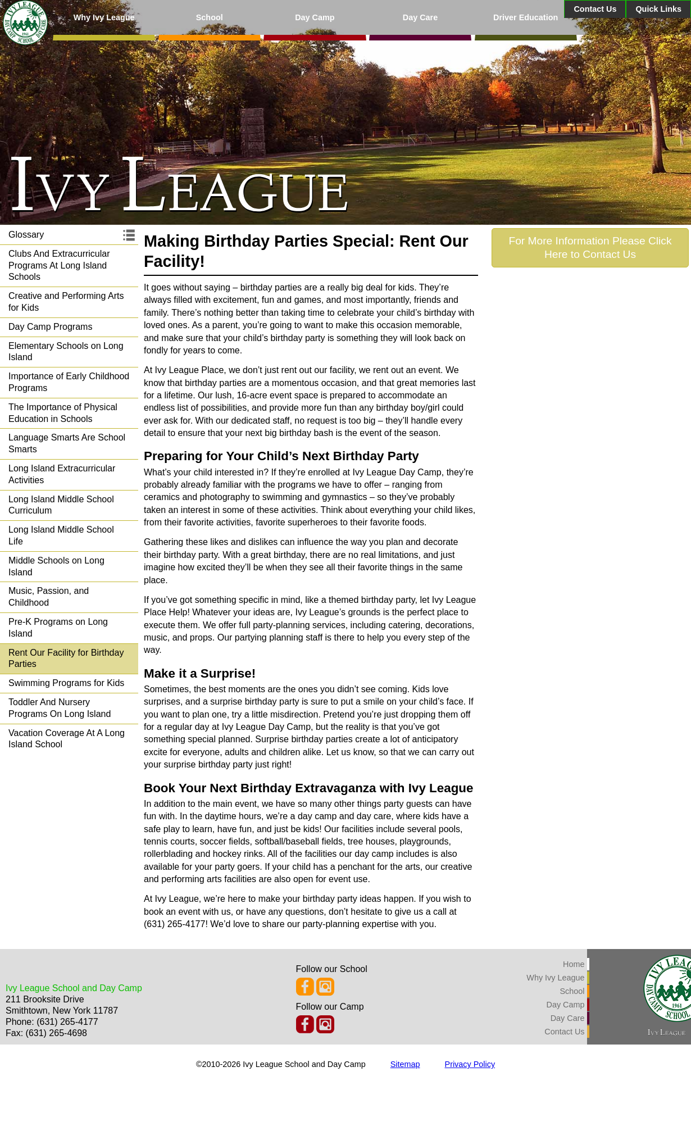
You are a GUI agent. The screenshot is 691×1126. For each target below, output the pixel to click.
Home (573, 964)
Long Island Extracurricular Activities (61, 474)
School (209, 17)
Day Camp (314, 17)
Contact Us (595, 8)
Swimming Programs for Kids (66, 683)
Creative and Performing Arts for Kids (66, 301)
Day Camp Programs (50, 327)
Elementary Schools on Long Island (66, 351)
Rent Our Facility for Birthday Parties (66, 658)
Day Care (420, 17)
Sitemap (405, 1064)
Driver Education (525, 17)
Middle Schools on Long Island (56, 566)
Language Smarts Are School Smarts (66, 443)
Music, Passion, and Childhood (48, 596)
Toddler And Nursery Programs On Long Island (59, 708)
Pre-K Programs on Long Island (58, 627)
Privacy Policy (470, 1064)
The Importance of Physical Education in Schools (62, 413)
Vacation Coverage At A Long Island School (66, 739)
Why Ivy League (104, 17)
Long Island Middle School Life (61, 535)
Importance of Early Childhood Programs (68, 382)
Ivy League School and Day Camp (74, 988)
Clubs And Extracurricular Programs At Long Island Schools (59, 265)
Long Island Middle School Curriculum (61, 505)
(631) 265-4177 (67, 1022)
